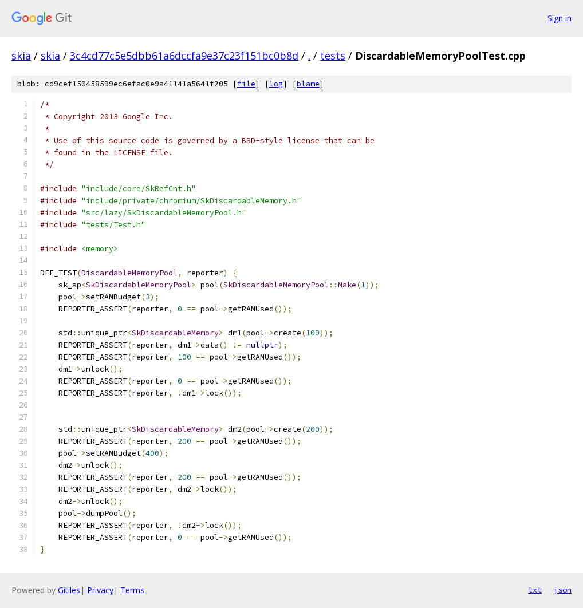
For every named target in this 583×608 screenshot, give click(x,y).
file (246, 84)
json (562, 590)
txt (535, 590)
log (276, 84)
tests (332, 55)
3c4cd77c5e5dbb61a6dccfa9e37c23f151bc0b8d (184, 55)
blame (308, 84)
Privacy (100, 590)
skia (21, 55)
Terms (132, 590)
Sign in (559, 18)
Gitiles (69, 590)
